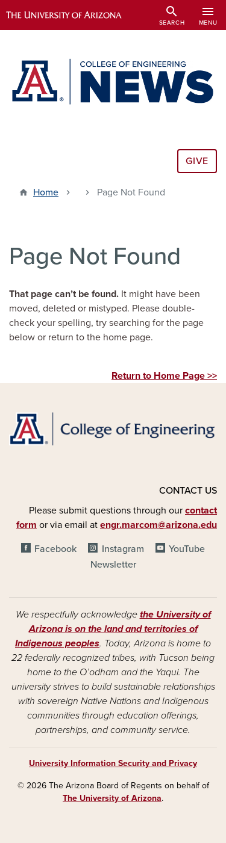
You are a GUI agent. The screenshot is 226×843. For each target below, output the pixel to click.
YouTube (187, 549)
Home (45, 192)
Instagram (123, 549)
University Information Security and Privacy (113, 763)
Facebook (55, 549)
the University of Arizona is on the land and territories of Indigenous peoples (113, 628)
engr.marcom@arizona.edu (158, 525)
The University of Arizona (112, 798)
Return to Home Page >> (164, 376)
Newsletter (113, 565)
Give (197, 161)
